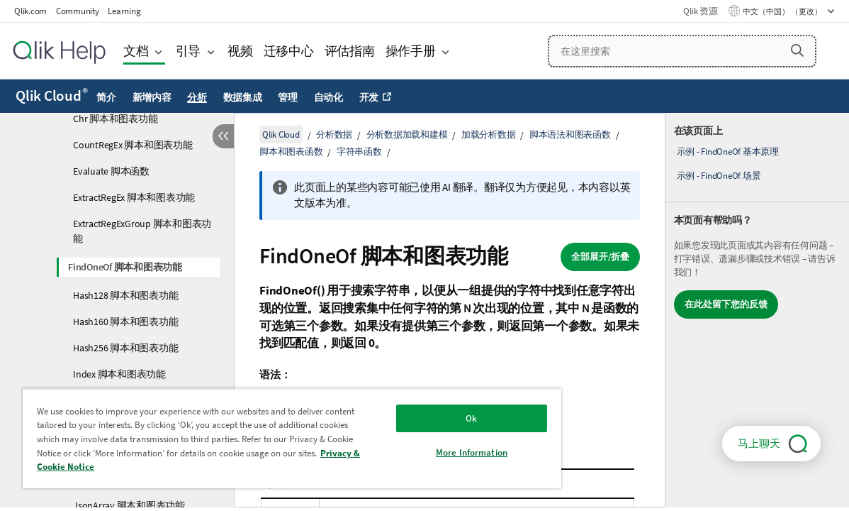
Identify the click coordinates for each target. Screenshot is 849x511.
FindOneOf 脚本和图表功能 (125, 266)
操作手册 (411, 51)
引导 (188, 51)
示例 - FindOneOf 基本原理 (728, 151)
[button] (797, 50)
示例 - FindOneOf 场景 (719, 176)
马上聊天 (759, 443)
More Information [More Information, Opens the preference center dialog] (432, 452)
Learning (124, 11)
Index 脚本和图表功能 (119, 374)
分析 (197, 97)
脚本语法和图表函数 (570, 134)
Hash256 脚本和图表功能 (125, 347)
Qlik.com (30, 11)
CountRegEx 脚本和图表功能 (133, 144)
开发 (369, 97)
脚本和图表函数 (290, 151)
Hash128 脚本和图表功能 (125, 295)
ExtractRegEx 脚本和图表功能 (134, 197)
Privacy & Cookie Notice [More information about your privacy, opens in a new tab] (187, 467)
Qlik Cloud (52, 96)
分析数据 (334, 134)
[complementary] (757, 310)
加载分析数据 (488, 134)
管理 (288, 97)
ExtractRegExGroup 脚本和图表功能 (142, 231)
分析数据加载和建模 (407, 134)
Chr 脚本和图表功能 (115, 118)
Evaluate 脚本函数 (111, 171)
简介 (106, 97)
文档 (136, 51)
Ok (432, 418)
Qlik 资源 (700, 11)
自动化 (328, 97)
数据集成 (242, 97)
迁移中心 (289, 51)
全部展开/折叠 (600, 257)
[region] (269, 438)
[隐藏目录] (223, 136)
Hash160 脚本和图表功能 (125, 321)
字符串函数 (359, 151)
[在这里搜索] (682, 51)
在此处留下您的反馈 (726, 304)
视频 (240, 51)
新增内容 (152, 97)
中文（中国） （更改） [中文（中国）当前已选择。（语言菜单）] (783, 11)
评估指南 (350, 51)
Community (77, 11)
